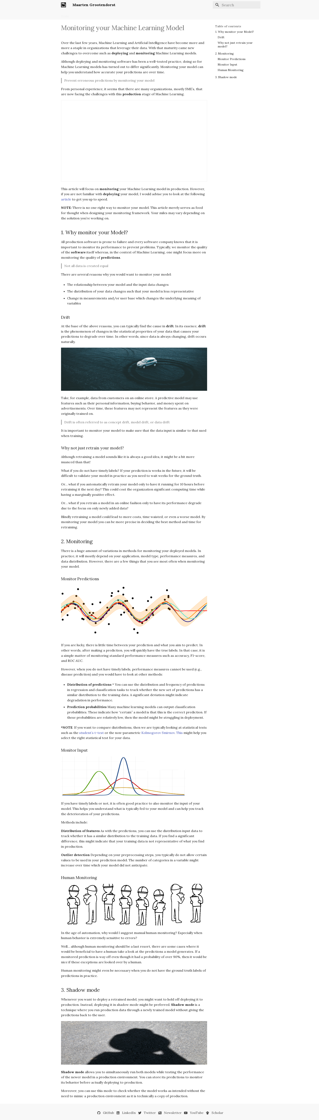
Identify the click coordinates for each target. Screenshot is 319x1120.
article (66, 199)
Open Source (117, 15)
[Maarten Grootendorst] (63, 5)
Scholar (217, 1113)
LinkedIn (129, 1113)
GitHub (108, 1113)
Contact (148, 15)
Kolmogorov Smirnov (158, 733)
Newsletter (95, 15)
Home (65, 15)
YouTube (196, 1113)
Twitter (150, 1113)
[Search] (236, 5)
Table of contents (228, 26)
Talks (134, 15)
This (179, 733)
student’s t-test (91, 733)
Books (78, 15)
